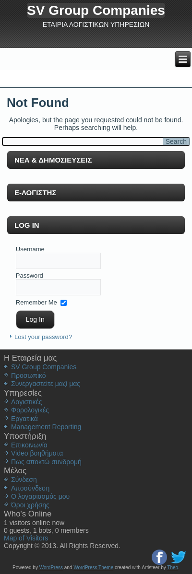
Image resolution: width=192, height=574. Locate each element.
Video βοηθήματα (37, 453)
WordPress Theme (93, 567)
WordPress (51, 567)
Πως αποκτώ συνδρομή (46, 462)
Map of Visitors (26, 538)
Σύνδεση (24, 479)
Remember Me (36, 301)
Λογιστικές (26, 402)
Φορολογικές (30, 410)
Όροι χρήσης (30, 505)
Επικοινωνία (29, 445)
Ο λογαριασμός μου (40, 496)
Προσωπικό (28, 375)
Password (29, 275)
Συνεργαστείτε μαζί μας (45, 383)
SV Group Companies (96, 10)
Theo (172, 567)
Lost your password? (43, 336)
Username (30, 249)
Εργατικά (24, 418)
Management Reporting (46, 427)
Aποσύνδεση (30, 488)
